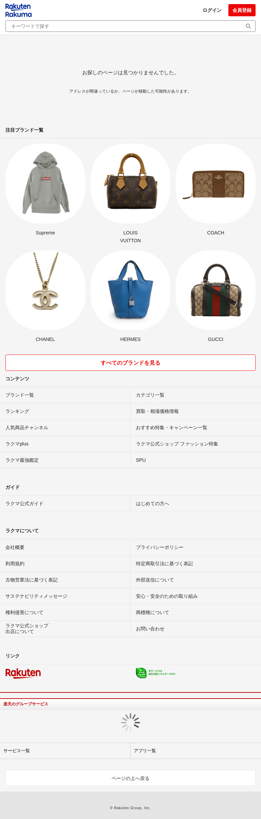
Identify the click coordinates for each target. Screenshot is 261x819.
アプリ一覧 (145, 750)
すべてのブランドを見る (130, 363)
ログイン (212, 10)
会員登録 (241, 10)
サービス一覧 (16, 750)
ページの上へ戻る (130, 778)
